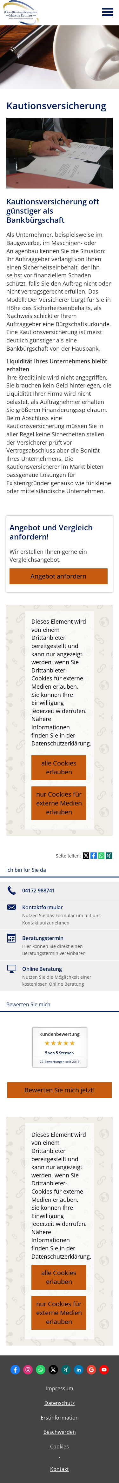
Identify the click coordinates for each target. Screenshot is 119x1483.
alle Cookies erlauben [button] (58, 767)
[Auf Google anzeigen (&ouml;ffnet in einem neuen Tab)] (91, 1369)
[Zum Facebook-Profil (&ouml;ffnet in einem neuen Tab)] (15, 1369)
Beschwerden (59, 1431)
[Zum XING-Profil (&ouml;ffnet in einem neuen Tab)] (66, 1369)
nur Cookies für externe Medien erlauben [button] (59, 803)
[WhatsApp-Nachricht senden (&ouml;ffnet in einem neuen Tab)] (40, 1369)
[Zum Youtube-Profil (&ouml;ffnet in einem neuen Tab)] (104, 1369)
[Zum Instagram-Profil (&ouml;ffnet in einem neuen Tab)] (28, 1369)
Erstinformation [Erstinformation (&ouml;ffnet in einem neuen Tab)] (60, 1417)
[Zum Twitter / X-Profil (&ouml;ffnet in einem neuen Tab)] (53, 1369)
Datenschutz (59, 1403)
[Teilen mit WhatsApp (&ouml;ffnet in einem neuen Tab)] (101, 855)
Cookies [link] (59, 1446)
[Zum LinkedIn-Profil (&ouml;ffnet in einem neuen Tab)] (78, 1369)
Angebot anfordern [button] (58, 576)
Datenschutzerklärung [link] (60, 743)
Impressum (59, 1388)
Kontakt (59, 1469)
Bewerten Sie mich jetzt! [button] (59, 1090)
